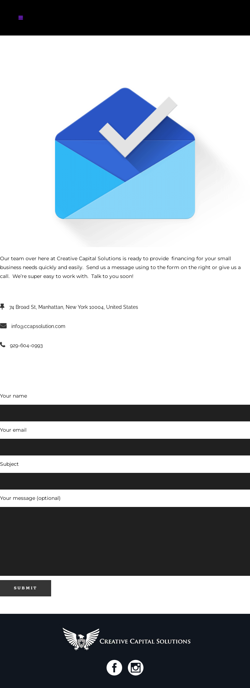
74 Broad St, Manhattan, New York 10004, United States (73, 307)
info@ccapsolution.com (38, 326)
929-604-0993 (26, 345)
